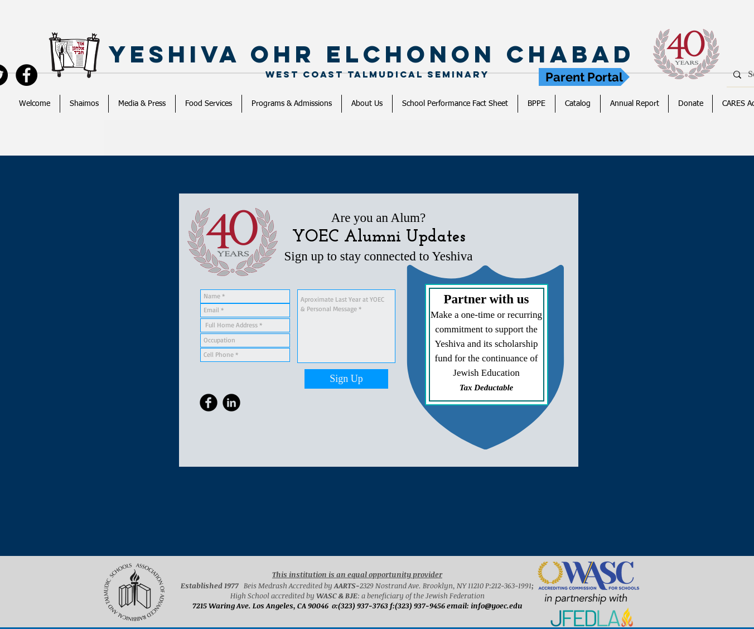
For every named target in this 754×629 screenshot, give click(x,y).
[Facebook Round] (209, 403)
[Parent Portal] (584, 77)
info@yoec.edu (497, 606)
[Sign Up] (346, 379)
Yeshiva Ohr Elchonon (307, 54)
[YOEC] (26, 75)
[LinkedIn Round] (231, 403)
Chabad (576, 54)
